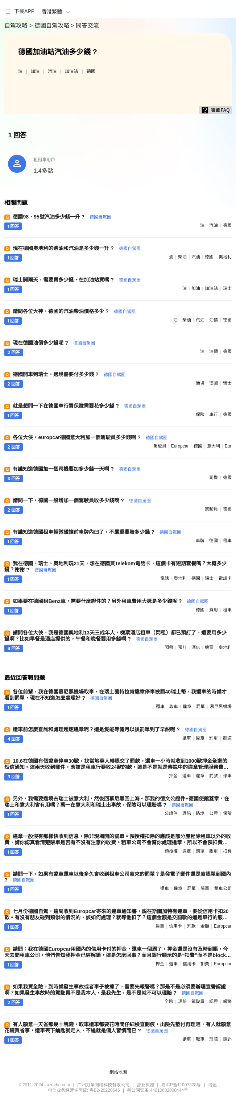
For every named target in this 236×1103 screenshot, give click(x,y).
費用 (213, 609)
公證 (213, 813)
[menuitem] (19, 9)
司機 (213, 477)
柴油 (182, 256)
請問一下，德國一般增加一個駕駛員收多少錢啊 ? (81, 500)
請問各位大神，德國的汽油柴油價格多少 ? (74, 311)
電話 (164, 578)
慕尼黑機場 (221, 706)
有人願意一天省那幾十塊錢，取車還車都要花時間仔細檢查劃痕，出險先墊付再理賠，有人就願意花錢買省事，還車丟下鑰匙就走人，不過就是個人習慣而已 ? (117, 1027)
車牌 (200, 540)
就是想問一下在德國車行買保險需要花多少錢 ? (79, 406)
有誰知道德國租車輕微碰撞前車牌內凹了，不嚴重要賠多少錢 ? (97, 532)
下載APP (19, 11)
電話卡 (225, 578)
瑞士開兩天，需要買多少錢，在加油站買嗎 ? (76, 280)
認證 (213, 1001)
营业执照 (145, 1084)
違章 (187, 706)
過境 (200, 383)
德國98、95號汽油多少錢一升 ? (62, 217)
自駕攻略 (16, 25)
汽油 (52, 71)
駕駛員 (159, 446)
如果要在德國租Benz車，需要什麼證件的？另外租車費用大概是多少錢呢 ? (110, 601)
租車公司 (223, 888)
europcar (180, 446)
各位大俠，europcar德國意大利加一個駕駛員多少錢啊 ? (90, 437)
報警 (227, 1001)
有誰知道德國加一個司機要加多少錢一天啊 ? (76, 469)
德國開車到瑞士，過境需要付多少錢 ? (69, 374)
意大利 (213, 446)
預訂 (182, 647)
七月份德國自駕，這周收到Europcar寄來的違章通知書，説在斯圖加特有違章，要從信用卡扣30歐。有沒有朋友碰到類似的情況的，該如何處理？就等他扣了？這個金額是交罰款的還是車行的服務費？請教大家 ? (116, 917)
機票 (209, 647)
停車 (227, 775)
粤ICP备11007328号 (181, 1084)
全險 (169, 1001)
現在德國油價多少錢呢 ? (54, 343)
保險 (200, 414)
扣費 (227, 851)
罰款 (213, 775)
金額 (204, 926)
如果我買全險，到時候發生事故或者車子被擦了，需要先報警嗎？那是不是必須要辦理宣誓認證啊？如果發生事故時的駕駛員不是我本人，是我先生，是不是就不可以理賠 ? (115, 990)
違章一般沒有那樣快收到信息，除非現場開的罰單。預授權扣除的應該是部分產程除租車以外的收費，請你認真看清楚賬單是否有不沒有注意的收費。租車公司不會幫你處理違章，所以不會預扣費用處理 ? (117, 842)
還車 (160, 706)
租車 (227, 540)
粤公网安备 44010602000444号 (157, 1090)
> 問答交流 (85, 25)
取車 (173, 706)
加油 (35, 71)
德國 (91, 71)
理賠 (186, 813)
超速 (227, 738)
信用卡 (175, 926)
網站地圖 (118, 1072)
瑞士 (227, 288)
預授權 (171, 851)
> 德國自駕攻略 (50, 25)
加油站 (71, 71)
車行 (213, 414)
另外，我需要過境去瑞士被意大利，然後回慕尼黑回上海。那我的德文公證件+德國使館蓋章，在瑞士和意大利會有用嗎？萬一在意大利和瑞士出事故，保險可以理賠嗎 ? (116, 802)
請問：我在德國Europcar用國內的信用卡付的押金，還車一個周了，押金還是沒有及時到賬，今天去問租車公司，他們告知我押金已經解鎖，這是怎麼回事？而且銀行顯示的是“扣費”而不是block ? (117, 955)
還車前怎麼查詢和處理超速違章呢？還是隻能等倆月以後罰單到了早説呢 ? (109, 729)
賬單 (213, 851)
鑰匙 (227, 1039)
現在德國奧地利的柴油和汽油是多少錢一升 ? (76, 248)
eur (228, 446)
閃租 (169, 647)
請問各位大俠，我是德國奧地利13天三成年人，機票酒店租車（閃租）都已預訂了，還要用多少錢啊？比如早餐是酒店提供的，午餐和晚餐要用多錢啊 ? (115, 636)
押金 (173, 775)
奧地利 (225, 256)
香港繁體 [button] (57, 11)
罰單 (200, 706)
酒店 (195, 647)
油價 (213, 319)
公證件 (171, 813)
